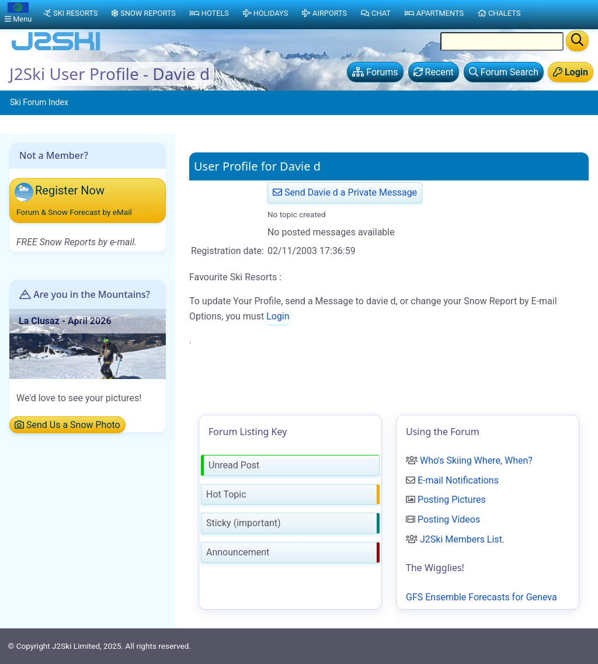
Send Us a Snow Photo (67, 424)
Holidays (265, 13)
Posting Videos (449, 519)
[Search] (577, 40)
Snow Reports (143, 13)
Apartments (434, 13)
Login (277, 316)
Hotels (209, 13)
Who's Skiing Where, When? (476, 460)
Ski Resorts (70, 13)
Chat (376, 13)
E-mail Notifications (458, 480)
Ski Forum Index (39, 102)
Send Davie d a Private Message (345, 192)
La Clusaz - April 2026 (65, 320)
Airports (324, 13)
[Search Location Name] (502, 41)
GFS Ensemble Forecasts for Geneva (481, 597)
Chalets (499, 13)
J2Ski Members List (461, 539)
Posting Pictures (452, 499)
